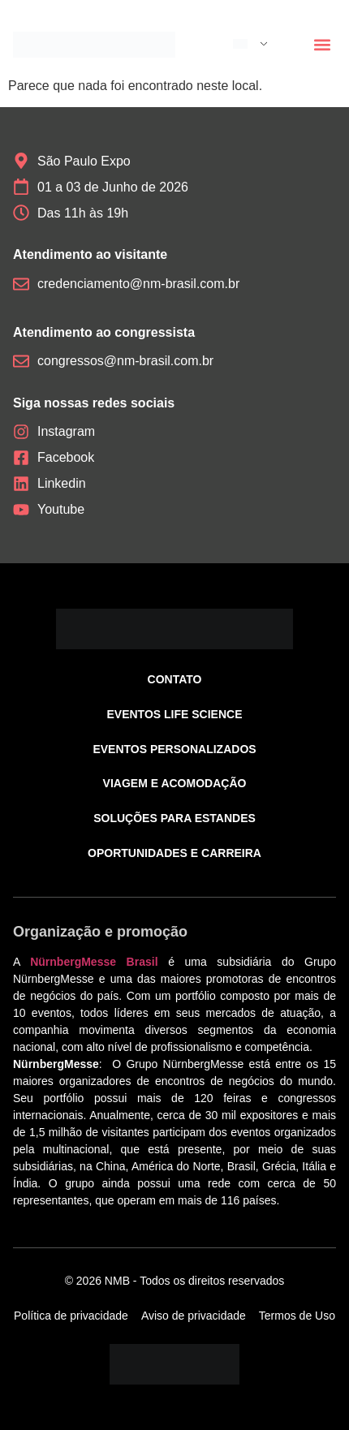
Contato (175, 679)
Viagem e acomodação (175, 783)
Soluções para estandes (174, 818)
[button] (322, 45)
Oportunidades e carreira (174, 852)
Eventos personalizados (174, 749)
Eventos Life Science (175, 714)
